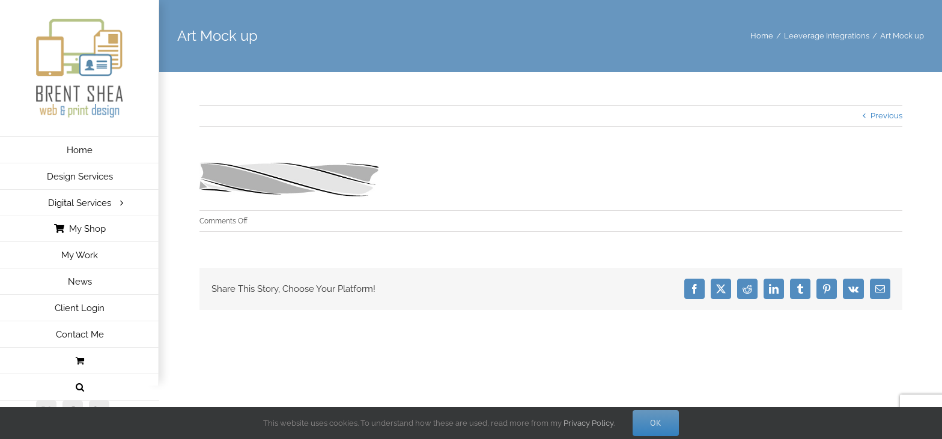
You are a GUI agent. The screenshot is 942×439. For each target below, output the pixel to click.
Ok (655, 422)
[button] (79, 387)
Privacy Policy (588, 423)
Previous (886, 115)
